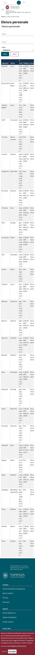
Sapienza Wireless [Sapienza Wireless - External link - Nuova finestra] (9, 617)
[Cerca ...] (19, 3)
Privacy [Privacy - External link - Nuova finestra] (5, 598)
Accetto (4, 653)
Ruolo (3, 47)
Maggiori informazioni (18, 647)
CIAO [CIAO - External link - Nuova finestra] (4, 632)
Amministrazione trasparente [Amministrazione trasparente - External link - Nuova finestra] (14, 589)
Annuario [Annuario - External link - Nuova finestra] (6, 602)
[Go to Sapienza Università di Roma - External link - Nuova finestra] (14, 7)
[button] (24, 3)
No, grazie (12, 653)
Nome (4, 34)
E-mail (4, 42)
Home (3, 17)
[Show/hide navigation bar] (3, 10)
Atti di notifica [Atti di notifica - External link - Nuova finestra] (8, 593)
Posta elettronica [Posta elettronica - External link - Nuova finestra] (9, 613)
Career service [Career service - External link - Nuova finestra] (8, 622)
